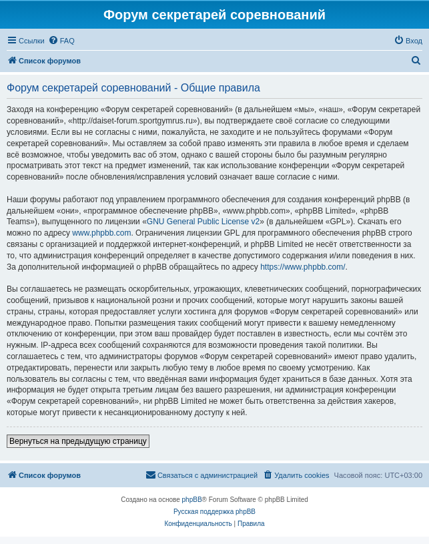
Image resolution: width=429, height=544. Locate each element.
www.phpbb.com (101, 233)
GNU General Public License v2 (203, 221)
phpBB (192, 499)
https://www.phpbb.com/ (302, 267)
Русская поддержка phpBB (214, 511)
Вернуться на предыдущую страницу (78, 441)
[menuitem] (61, 41)
